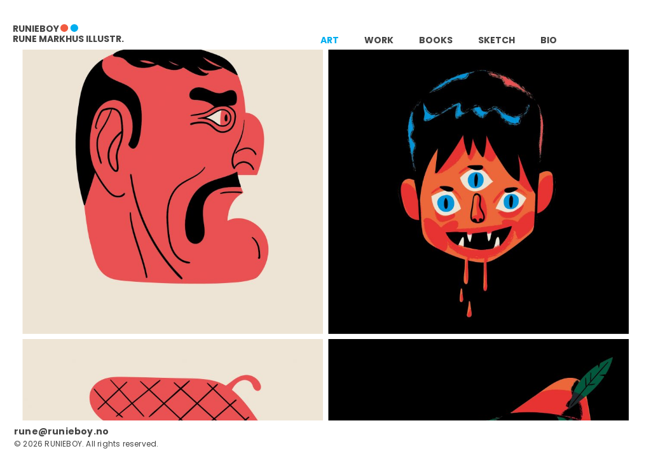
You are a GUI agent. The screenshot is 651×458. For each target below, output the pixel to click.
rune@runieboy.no (61, 431)
